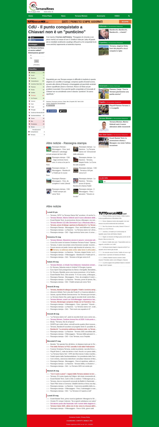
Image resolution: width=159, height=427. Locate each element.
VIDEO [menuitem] (117, 16)
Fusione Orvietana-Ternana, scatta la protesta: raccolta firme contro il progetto (78, 349)
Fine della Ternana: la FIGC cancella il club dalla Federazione (72, 346)
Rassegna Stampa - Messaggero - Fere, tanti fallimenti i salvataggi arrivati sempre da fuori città (84, 227)
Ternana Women (105, 118)
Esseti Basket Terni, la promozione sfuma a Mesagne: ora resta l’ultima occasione (79, 220)
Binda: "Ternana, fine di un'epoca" (62, 322)
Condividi (51, 111)
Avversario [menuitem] (101, 16)
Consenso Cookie (74, 417)
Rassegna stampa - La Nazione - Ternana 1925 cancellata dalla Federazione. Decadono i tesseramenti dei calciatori (92, 331)
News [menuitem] (63, 16)
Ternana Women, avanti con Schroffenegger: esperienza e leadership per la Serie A (80, 299)
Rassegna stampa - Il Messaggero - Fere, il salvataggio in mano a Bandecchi (78, 388)
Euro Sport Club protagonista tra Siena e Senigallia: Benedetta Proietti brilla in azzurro (81, 270)
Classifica (33, 69)
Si (30, 55)
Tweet (63, 111)
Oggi (100, 181)
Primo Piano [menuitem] (47, 16)
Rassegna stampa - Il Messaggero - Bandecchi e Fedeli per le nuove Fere (77, 255)
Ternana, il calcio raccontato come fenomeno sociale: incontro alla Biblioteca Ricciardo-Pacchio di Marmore (88, 245)
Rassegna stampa (57, 101)
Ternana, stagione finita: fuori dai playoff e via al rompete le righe (119, 48)
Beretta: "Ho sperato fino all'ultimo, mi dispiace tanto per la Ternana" (74, 344)
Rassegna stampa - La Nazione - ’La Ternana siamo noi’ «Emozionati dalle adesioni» (80, 230)
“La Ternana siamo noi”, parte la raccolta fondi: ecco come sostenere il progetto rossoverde (83, 317)
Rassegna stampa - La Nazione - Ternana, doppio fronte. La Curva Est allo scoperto (80, 252)
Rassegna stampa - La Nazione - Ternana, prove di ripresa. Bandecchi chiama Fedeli (81, 279)
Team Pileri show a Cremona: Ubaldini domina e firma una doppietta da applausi (79, 384)
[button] (36, 61)
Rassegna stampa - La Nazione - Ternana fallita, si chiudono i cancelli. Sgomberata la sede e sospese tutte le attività (92, 364)
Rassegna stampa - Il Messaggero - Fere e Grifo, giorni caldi (72, 408)
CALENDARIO (71, 421)
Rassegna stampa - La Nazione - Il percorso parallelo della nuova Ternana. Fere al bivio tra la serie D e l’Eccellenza (92, 386)
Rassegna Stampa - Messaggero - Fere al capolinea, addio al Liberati (75, 361)
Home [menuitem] (30, 16)
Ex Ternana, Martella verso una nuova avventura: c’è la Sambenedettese (76, 272)
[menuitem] (129, 16)
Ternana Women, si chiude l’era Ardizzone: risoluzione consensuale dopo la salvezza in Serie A (84, 265)
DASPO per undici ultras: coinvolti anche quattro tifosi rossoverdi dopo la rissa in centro (81, 324)
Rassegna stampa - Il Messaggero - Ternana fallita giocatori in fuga (74, 334)
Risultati (36, 64)
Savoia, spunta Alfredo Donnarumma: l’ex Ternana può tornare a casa (75, 294)
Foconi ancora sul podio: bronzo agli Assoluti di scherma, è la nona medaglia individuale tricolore (85, 247)
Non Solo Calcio (105, 135)
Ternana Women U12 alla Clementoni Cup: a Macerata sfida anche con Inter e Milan (80, 222)
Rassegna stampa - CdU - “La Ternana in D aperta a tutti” (71, 391)
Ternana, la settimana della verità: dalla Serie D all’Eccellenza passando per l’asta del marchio (85, 250)
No (31, 58)
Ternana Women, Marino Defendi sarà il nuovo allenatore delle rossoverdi (76, 218)
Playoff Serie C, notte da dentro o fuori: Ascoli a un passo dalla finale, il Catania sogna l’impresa (84, 351)
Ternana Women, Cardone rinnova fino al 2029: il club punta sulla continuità (77, 319)
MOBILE (86, 421)
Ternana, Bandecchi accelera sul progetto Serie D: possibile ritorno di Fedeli (77, 327)
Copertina (103, 42)
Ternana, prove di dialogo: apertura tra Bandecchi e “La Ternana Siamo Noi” (77, 225)
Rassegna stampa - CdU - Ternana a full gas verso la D (88, 170)
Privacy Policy (85, 417)
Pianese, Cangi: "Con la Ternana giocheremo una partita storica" (119, 91)
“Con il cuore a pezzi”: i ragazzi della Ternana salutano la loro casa (74, 374)
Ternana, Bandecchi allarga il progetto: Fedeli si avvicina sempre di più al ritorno (79, 290)
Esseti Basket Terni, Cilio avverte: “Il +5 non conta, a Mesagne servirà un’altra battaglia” (81, 275)
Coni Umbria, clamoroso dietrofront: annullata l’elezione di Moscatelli (75, 359)
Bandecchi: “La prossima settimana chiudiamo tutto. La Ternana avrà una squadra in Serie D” (83, 329)
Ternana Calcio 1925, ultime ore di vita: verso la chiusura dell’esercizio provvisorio (79, 406)
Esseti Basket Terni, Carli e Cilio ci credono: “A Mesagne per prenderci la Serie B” (79, 379)
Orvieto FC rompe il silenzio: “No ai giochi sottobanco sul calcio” (73, 401)
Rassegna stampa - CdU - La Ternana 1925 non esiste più (71, 366)
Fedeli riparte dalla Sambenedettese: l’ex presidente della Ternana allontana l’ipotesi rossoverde (84, 356)
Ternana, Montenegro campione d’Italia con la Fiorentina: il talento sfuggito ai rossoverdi (81, 302)
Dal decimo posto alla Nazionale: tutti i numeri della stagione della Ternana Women (80, 403)
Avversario (103, 86)
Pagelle (102, 102)
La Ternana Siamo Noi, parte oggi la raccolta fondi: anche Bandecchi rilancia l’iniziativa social (83, 297)
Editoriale (103, 26)
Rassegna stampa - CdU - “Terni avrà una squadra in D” (70, 309)
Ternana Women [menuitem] (81, 16)
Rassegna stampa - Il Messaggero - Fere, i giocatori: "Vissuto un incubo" (76, 304)
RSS (91, 421)
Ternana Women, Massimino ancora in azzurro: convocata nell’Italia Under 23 (78, 240)
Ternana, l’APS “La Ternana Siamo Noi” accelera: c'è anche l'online (74, 215)
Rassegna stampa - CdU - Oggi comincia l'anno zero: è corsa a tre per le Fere (78, 232)
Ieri (105, 181)
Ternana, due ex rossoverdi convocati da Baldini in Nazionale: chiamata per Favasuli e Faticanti (84, 381)
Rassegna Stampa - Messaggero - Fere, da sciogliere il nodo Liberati (61, 181)
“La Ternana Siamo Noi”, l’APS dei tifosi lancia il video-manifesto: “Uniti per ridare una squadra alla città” (87, 354)
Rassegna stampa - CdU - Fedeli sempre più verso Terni (61, 191)
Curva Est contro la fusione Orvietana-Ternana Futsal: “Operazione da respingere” (79, 242)
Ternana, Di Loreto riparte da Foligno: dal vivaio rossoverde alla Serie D (76, 376)
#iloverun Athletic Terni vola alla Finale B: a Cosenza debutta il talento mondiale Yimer (81, 292)
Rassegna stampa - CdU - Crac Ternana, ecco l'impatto (70, 336)
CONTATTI (79, 421)
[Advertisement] (114, 69)
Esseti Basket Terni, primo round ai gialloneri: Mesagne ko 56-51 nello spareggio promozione (83, 399)
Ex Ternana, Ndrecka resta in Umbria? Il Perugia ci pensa (71, 267)
